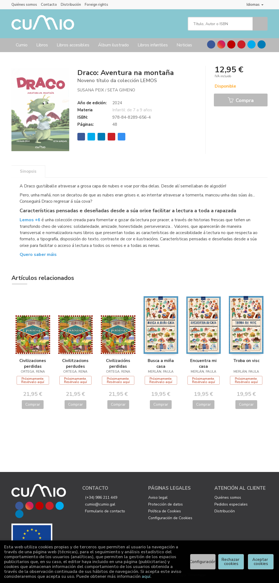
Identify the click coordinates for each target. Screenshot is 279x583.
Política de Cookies (164, 511)
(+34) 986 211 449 (101, 497)
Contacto (49, 4)
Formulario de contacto (105, 511)
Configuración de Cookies (170, 518)
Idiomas (255, 4)
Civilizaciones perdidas (32, 363)
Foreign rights (96, 4)
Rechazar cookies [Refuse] (231, 561)
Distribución (71, 4)
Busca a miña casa (161, 363)
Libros (42, 45)
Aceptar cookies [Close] (260, 561)
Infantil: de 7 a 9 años (132, 110)
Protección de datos (165, 504)
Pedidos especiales (231, 504)
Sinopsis (28, 171)
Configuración (203, 561)
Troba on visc (246, 360)
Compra (241, 100)
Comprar (32, 404)
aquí (146, 576)
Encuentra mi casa (203, 363)
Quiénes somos (24, 4)
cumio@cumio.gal (100, 504)
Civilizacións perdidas (118, 363)
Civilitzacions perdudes (75, 363)
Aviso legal (158, 497)
